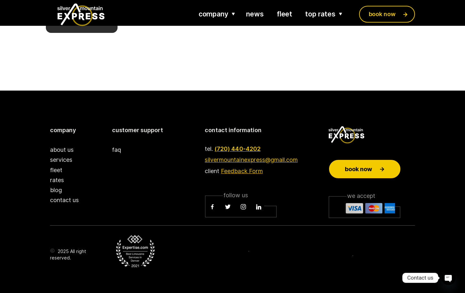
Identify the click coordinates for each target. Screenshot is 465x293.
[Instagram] (243, 207)
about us (62, 149)
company (213, 14)
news (255, 14)
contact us (64, 200)
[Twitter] (228, 207)
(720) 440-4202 (237, 148)
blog (56, 190)
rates (57, 180)
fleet (285, 14)
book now (382, 14)
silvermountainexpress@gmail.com (251, 159)
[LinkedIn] (259, 207)
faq (116, 149)
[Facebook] (212, 207)
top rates (320, 14)
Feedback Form (242, 171)
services (61, 159)
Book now (365, 169)
